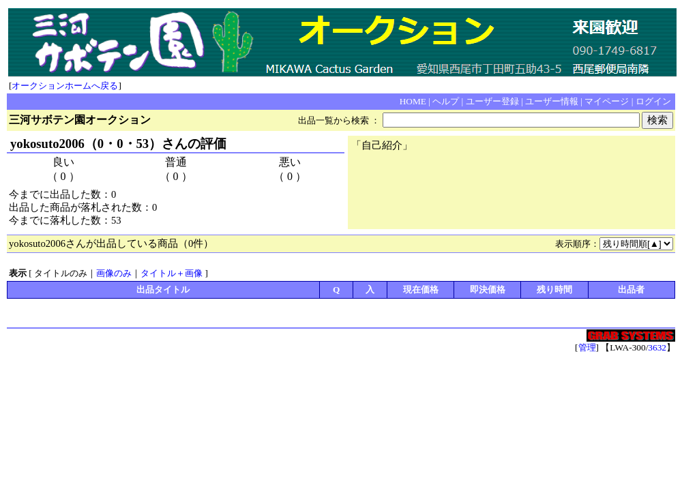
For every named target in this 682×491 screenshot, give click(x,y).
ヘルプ (445, 101)
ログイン (653, 101)
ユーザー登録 (492, 101)
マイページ (606, 101)
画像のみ (114, 273)
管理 (587, 347)
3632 (657, 347)
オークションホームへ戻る (65, 85)
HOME (413, 101)
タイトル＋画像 (171, 273)
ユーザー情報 (551, 101)
